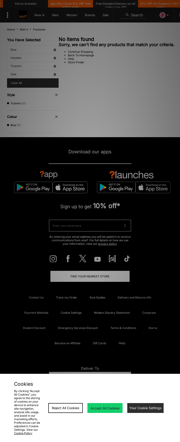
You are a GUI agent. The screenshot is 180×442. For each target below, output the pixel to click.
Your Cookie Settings (145, 408)
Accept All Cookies (105, 408)
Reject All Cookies (65, 408)
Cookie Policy (23, 433)
